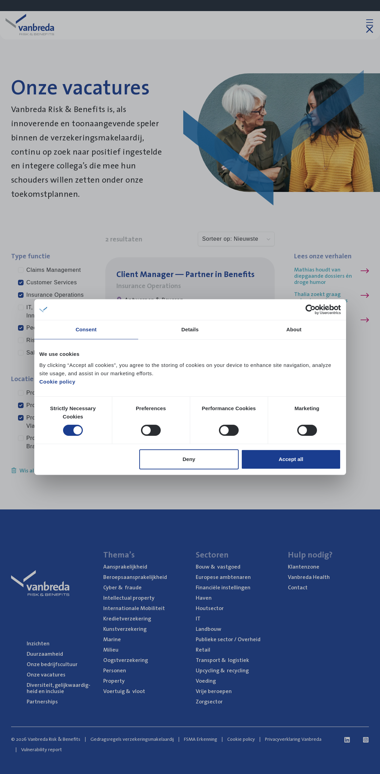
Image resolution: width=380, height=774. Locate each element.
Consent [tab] (86, 329)
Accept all (291, 459)
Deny (189, 459)
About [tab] (294, 329)
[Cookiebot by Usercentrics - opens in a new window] (310, 309)
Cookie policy (57, 382)
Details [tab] (190, 329)
